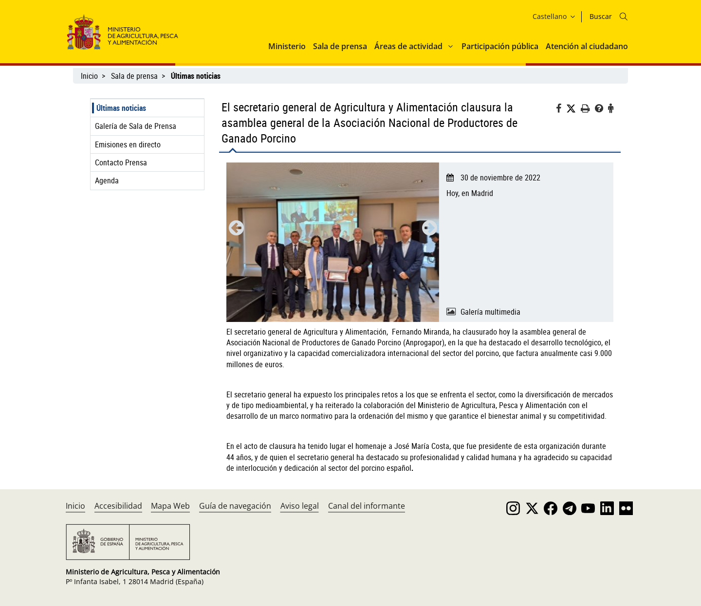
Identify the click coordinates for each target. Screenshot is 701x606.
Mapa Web (170, 505)
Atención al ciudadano (587, 46)
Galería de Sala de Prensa (135, 126)
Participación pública (499, 46)
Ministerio (287, 46)
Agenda (107, 180)
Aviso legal (299, 505)
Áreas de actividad (408, 46)
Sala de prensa (340, 46)
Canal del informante (366, 505)
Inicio (89, 76)
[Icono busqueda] (623, 16)
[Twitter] (573, 108)
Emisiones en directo (128, 144)
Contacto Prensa (121, 162)
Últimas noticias (121, 108)
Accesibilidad (118, 505)
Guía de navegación (235, 505)
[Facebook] (561, 109)
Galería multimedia (490, 311)
